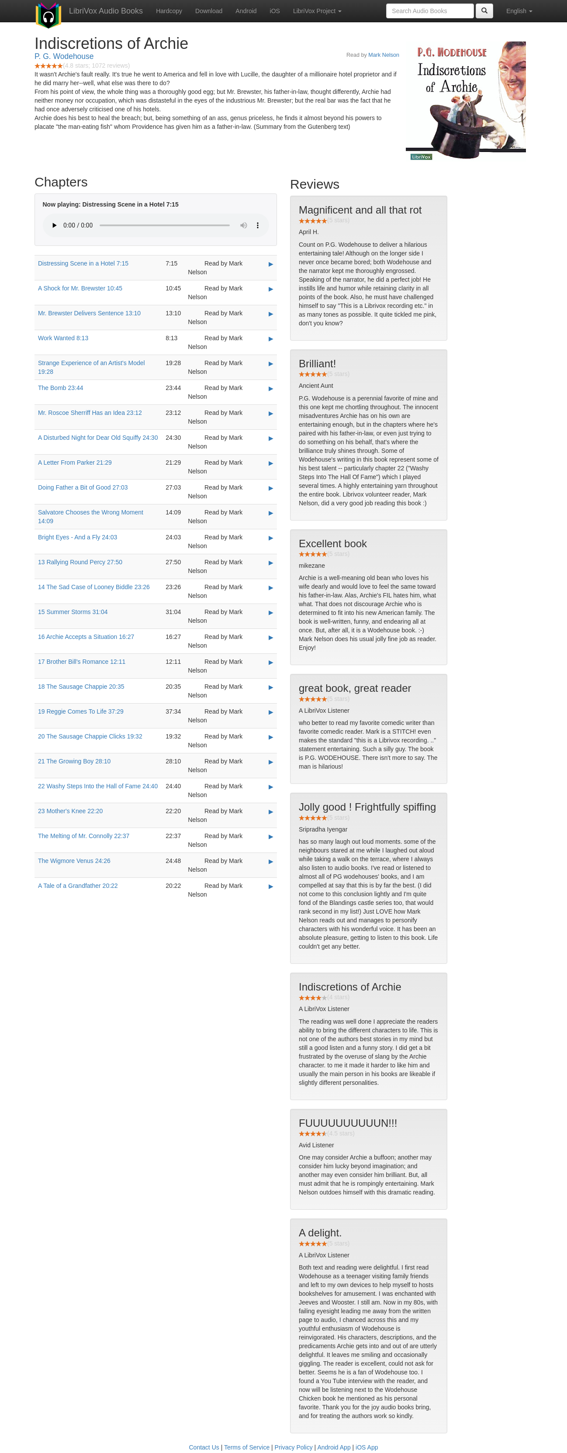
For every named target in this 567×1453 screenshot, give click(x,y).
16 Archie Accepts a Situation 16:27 (86, 636)
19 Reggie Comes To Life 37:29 (81, 711)
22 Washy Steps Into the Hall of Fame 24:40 (98, 786)
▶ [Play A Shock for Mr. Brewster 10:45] (271, 289)
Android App (333, 1447)
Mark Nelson (383, 55)
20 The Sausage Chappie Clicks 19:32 (90, 736)
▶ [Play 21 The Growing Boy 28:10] (271, 762)
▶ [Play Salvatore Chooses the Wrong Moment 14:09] (271, 513)
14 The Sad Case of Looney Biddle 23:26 (94, 586)
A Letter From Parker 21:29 (75, 462)
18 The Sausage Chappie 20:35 (81, 686)
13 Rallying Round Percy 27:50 (80, 562)
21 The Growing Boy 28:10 (74, 761)
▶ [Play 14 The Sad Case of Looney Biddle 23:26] (271, 587)
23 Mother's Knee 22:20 (70, 811)
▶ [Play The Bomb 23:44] (271, 388)
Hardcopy (169, 10)
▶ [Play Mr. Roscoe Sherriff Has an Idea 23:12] (271, 413)
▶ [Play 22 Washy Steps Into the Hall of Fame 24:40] (271, 786)
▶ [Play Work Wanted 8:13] (271, 338)
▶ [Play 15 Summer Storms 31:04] (271, 612)
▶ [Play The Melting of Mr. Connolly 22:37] (271, 836)
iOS (275, 10)
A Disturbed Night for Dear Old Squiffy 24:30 (98, 437)
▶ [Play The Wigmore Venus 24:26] (271, 861)
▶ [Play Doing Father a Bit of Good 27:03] (271, 488)
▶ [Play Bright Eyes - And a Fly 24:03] (271, 538)
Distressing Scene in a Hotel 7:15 (83, 263)
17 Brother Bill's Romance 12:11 (81, 661)
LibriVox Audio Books (106, 11)
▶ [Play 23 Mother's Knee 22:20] (271, 811)
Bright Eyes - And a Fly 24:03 (77, 537)
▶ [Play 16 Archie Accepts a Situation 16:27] (271, 637)
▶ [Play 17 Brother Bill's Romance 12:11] (271, 662)
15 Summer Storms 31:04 (73, 611)
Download (208, 10)
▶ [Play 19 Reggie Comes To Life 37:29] (271, 712)
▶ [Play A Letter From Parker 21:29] (271, 463)
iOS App (367, 1447)
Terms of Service (247, 1447)
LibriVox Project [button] (317, 10)
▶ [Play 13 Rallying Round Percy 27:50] (271, 562)
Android (245, 10)
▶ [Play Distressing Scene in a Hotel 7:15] (271, 264)
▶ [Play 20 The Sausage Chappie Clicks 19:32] (271, 737)
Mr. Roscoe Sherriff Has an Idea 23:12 (90, 412)
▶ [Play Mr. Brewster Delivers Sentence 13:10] (271, 314)
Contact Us (204, 1447)
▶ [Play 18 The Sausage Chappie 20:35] (271, 687)
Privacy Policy (294, 1447)
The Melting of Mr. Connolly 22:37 (83, 835)
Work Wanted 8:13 (63, 338)
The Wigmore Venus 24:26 (74, 860)
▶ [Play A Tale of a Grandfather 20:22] (271, 886)
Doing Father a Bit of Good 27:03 (83, 487)
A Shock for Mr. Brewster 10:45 (80, 288)
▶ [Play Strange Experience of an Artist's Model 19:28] (271, 363)
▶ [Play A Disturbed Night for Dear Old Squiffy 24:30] (271, 438)
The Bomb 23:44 (60, 387)
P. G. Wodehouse (64, 56)
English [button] (519, 10)
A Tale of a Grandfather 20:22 (78, 885)
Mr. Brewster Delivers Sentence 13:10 (89, 313)
